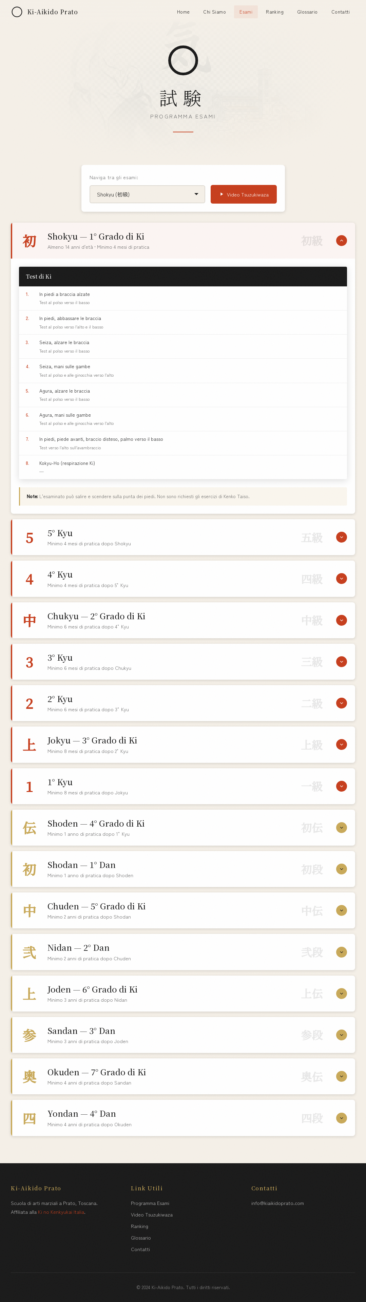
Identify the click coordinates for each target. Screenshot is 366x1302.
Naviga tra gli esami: (114, 177)
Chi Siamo (214, 11)
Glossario (307, 11)
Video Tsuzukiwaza (244, 194)
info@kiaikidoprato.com (277, 1202)
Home (183, 11)
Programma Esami (150, 1202)
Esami (245, 11)
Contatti (340, 11)
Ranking (275, 11)
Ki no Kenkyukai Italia (61, 1211)
